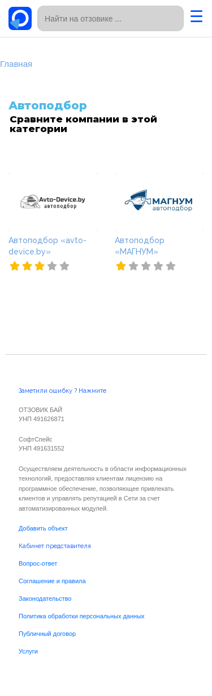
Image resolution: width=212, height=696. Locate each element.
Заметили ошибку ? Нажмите (62, 390)
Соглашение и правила (52, 581)
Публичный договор (47, 633)
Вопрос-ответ (38, 563)
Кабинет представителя (55, 546)
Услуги (28, 651)
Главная (16, 64)
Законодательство (45, 598)
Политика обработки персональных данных (82, 616)
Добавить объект (43, 528)
